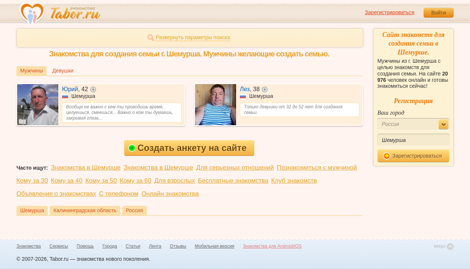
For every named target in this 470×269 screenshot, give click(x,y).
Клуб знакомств (294, 180)
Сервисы (58, 246)
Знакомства (28, 246)
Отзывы (178, 246)
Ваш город (390, 112)
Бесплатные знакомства (233, 180)
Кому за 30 (32, 180)
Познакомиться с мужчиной (317, 167)
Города (109, 246)
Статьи (133, 246)
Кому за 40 (66, 180)
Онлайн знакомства (170, 193)
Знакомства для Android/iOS (272, 246)
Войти (438, 13)
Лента (155, 246)
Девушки (63, 71)
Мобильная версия (215, 246)
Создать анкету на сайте (187, 148)
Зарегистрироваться (389, 12)
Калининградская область (85, 210)
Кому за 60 (135, 180)
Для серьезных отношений (235, 167)
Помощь (85, 246)
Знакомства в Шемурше (85, 167)
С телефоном (118, 193)
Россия (134, 210)
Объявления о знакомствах (56, 193)
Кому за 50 (101, 180)
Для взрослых (174, 180)
